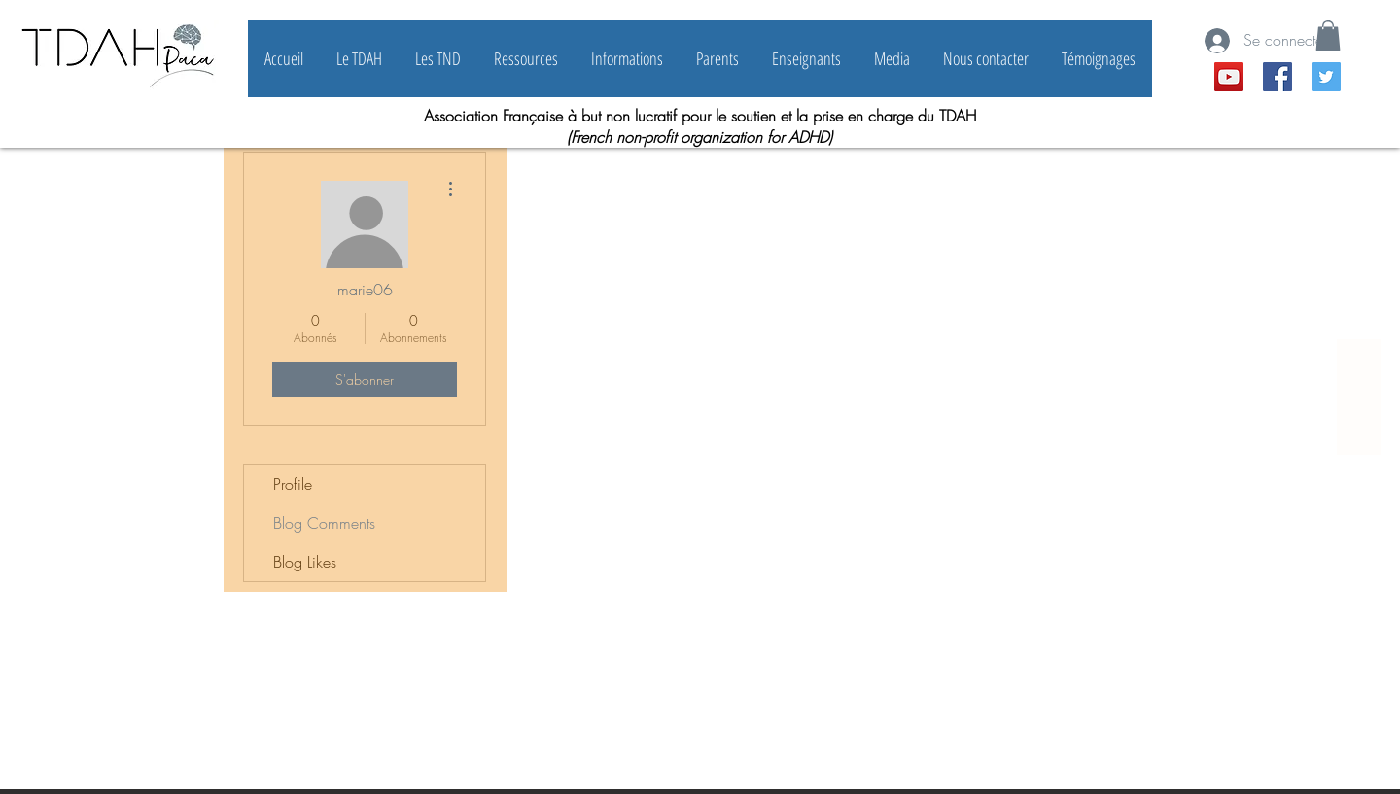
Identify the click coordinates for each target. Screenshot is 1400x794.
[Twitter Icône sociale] (1326, 76)
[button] (1328, 35)
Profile (292, 484)
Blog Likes (304, 561)
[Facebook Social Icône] (1277, 76)
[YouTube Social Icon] (1228, 76)
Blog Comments (324, 523)
